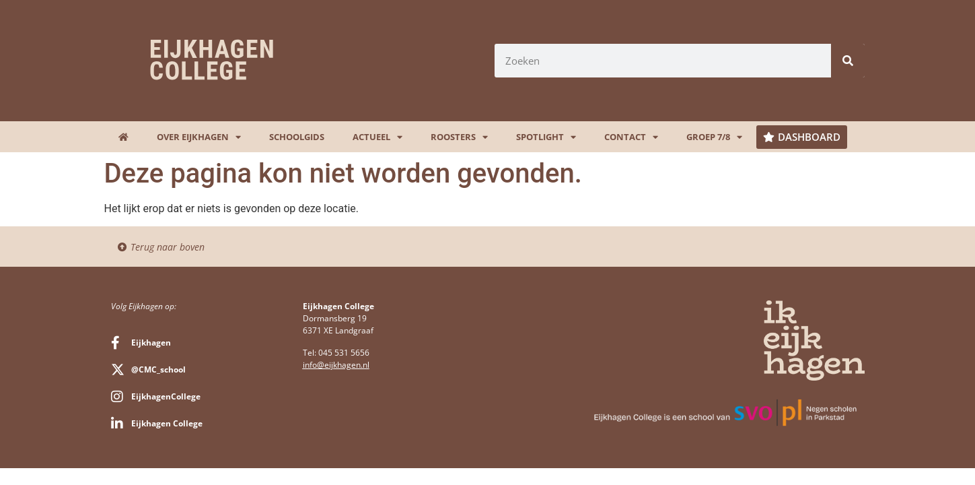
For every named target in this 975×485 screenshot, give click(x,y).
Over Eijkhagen (199, 137)
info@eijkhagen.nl (336, 364)
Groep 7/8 (714, 137)
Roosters (459, 137)
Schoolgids (296, 137)
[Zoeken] (848, 60)
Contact (631, 137)
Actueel (377, 137)
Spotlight (546, 137)
